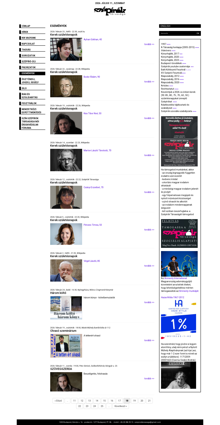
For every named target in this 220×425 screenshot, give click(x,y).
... (67, 400)
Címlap (26, 26)
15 (104, 400)
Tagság (26, 49)
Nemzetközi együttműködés (31, 111)
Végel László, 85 (92, 261)
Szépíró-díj (29, 61)
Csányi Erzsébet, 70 (93, 187)
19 (134, 400)
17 (119, 400)
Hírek (25, 32)
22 (79, 406)
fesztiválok (29, 103)
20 (142, 400)
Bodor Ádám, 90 (92, 77)
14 (97, 400)
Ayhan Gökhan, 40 (93, 39)
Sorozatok (28, 55)
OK (198, 33)
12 (82, 400)
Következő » (121, 406)
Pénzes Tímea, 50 (93, 225)
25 (102, 406)
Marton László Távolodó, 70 (97, 150)
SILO (24, 88)
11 (74, 400)
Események (28, 73)
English (165, 26)
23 (87, 406)
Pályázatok (29, 67)
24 (94, 406)
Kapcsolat (28, 43)
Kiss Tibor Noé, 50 (92, 113)
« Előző (58, 400)
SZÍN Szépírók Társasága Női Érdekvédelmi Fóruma (30, 123)
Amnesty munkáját (188, 291)
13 (89, 400)
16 (112, 400)
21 (149, 400)
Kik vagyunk (29, 38)
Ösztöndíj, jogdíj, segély (30, 81)
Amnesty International (175, 278)
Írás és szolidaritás (30, 96)
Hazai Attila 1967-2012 (172, 297)
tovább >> (149, 44)
